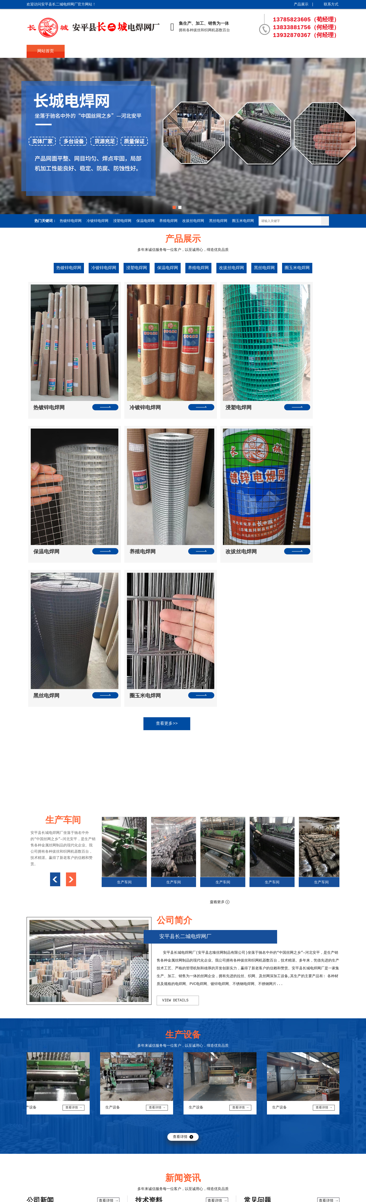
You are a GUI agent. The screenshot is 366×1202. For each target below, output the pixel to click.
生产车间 (198, 51)
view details (175, 810)
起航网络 (94, 1194)
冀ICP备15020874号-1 (46, 1194)
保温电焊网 (145, 221)
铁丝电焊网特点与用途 (153, 1057)
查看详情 (180, 946)
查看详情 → (108, 1010)
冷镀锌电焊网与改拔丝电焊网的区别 (56, 1078)
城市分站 (126, 1194)
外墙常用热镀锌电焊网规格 (48, 1067)
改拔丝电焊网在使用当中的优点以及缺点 (59, 1057)
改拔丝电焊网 (193, 221)
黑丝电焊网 (218, 221)
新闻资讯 (160, 51)
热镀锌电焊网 (71, 221)
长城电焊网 (60, 1127)
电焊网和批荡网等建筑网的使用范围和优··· (63, 1026)
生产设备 (236, 51)
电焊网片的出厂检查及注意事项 (160, 1036)
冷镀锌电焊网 (97, 221)
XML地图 (110, 1194)
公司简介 (84, 51)
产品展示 (301, 4)
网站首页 (45, 51)
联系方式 (331, 4)
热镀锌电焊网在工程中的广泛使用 (280, 1027)
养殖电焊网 (168, 221)
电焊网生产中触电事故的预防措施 (162, 1026)
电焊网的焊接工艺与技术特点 (159, 1046)
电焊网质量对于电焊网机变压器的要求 (58, 1088)
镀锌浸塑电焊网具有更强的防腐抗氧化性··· (171, 1067)
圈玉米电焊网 (243, 221)
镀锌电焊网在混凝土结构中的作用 (280, 1057)
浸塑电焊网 (122, 221)
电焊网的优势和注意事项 (47, 1046)
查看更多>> (177, 533)
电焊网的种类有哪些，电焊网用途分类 (166, 1088)
